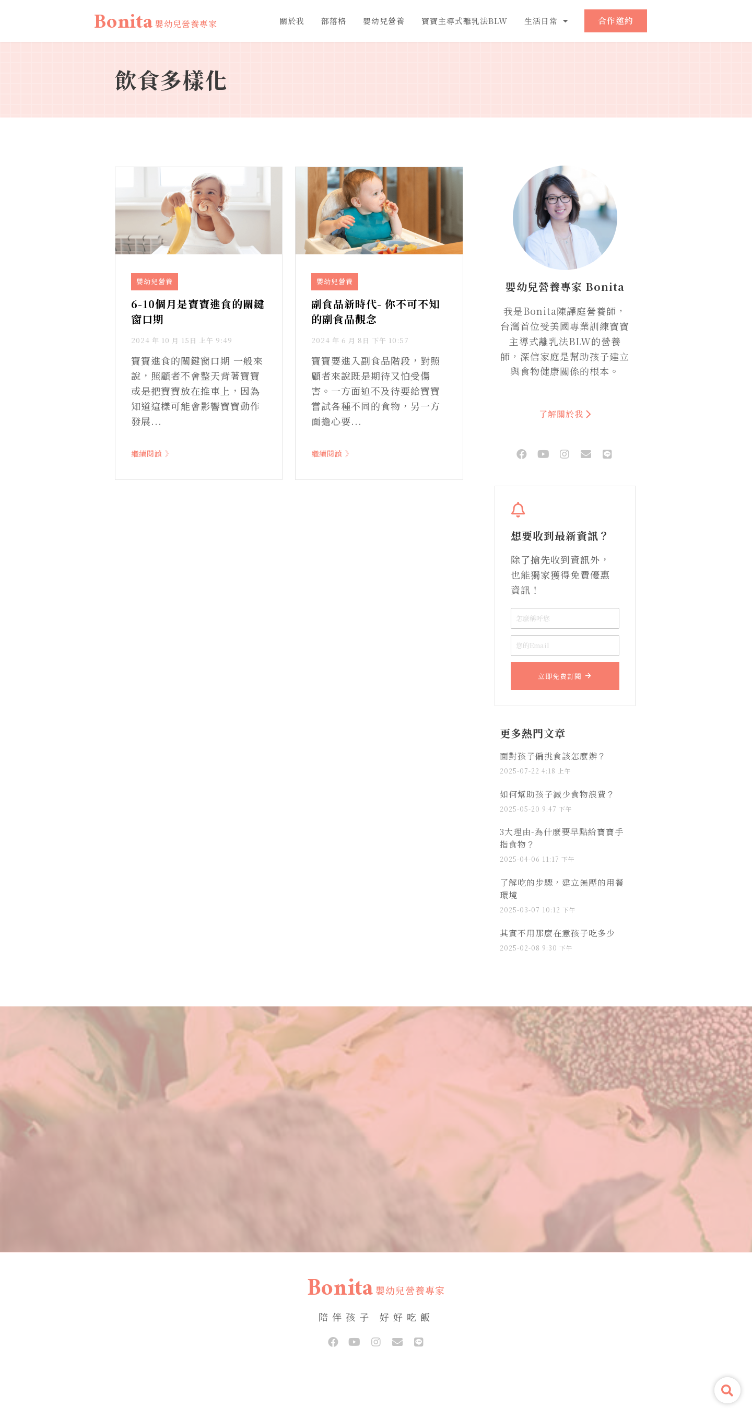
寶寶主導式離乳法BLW (464, 20)
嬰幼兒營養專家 (186, 24)
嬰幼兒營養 (384, 20)
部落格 (333, 20)
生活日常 (546, 21)
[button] (727, 1390)
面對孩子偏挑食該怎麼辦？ (553, 756)
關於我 (291, 20)
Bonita (123, 24)
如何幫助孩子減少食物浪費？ (557, 794)
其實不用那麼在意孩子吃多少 (557, 933)
